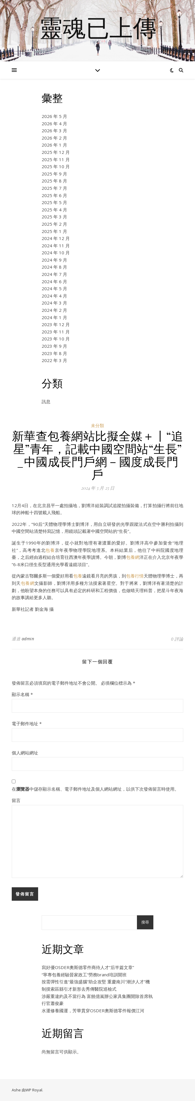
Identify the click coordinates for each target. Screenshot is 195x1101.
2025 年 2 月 (54, 224)
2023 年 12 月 (56, 324)
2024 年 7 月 (54, 274)
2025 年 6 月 (54, 195)
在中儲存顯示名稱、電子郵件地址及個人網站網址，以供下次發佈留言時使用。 (95, 789)
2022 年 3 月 (54, 360)
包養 (50, 550)
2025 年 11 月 (56, 159)
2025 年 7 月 (54, 188)
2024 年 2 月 (54, 310)
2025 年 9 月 (54, 174)
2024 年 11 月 (56, 245)
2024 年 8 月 (54, 267)
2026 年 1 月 (54, 145)
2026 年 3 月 (54, 130)
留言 (16, 800)
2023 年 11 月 (56, 332)
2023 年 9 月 (54, 346)
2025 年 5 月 (54, 202)
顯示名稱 (22, 694)
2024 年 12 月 (56, 238)
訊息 (46, 401)
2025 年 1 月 (54, 231)
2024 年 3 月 (54, 303)
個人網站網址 (25, 753)
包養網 (132, 557)
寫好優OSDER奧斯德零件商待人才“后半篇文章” (88, 967)
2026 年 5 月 (54, 116)
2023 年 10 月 (56, 339)
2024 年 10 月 (56, 252)
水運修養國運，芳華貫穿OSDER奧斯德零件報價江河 (93, 1010)
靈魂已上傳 (97, 27)
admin (28, 638)
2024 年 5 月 (54, 288)
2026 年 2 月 (54, 138)
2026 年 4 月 (54, 123)
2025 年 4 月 (54, 210)
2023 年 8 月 (54, 353)
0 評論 (177, 639)
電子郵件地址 (27, 723)
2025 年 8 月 (54, 181)
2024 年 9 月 (54, 260)
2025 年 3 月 (54, 217)
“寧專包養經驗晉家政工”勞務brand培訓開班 (84, 974)
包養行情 (135, 576)
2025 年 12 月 (56, 152)
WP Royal (34, 1090)
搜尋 (145, 922)
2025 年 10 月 (56, 166)
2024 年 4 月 (54, 296)
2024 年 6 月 (54, 281)
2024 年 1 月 (54, 317)
